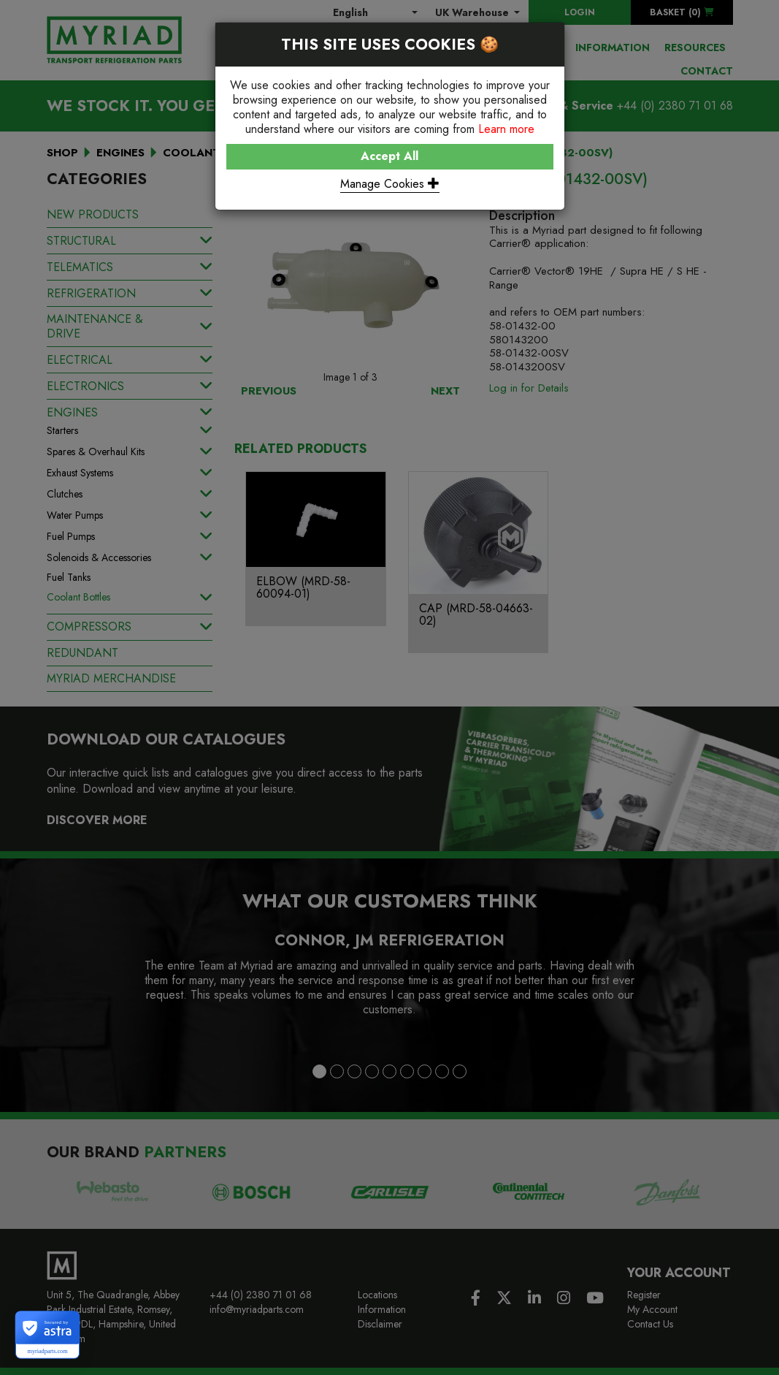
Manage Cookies (390, 183)
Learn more (506, 129)
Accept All (389, 156)
